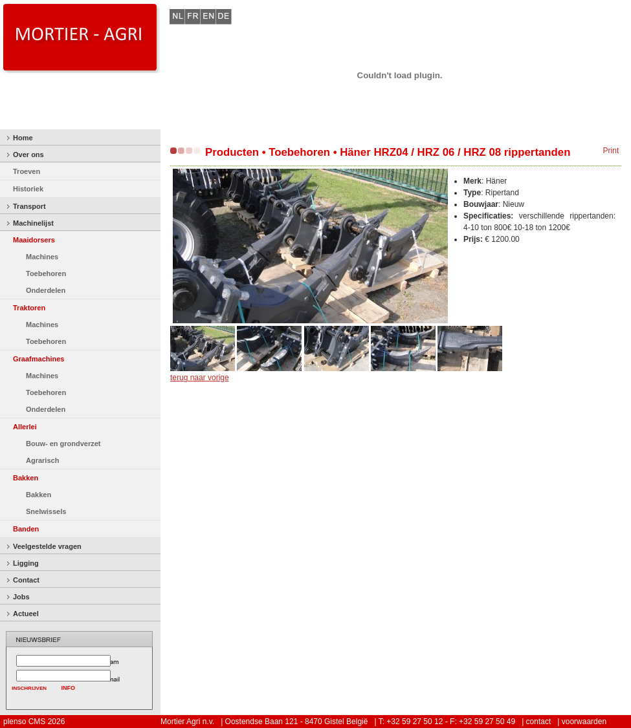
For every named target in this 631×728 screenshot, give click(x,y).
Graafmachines (38, 359)
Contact (26, 580)
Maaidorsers (34, 240)
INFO (68, 688)
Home (23, 138)
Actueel (26, 613)
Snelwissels (46, 511)
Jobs (21, 597)
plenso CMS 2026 (34, 721)
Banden (26, 529)
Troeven (26, 171)
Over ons (28, 154)
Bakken (25, 478)
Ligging (26, 563)
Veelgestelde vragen (47, 546)
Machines (42, 257)
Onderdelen (45, 290)
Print (611, 150)
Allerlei (25, 427)
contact (538, 721)
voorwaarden (584, 721)
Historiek (28, 189)
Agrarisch (42, 460)
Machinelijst (33, 223)
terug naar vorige (199, 377)
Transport (29, 206)
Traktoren (29, 308)
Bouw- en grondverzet (63, 443)
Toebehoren (46, 273)
